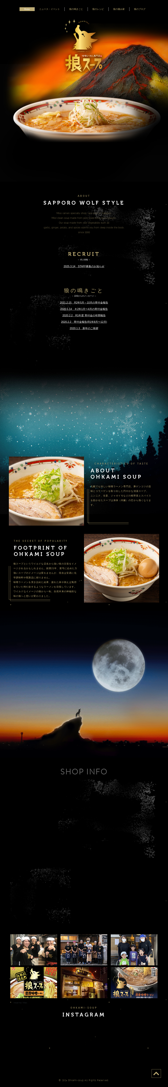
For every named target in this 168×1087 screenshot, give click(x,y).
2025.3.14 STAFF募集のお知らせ (84, 266)
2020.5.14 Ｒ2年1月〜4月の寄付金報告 (84, 309)
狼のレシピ (98, 9)
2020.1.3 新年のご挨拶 (84, 328)
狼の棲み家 (119, 9)
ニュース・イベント (49, 9)
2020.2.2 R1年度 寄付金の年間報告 (83, 315)
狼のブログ (140, 9)
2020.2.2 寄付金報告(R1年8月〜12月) (84, 321)
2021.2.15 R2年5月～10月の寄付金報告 (84, 302)
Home (27, 9)
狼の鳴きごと (76, 9)
